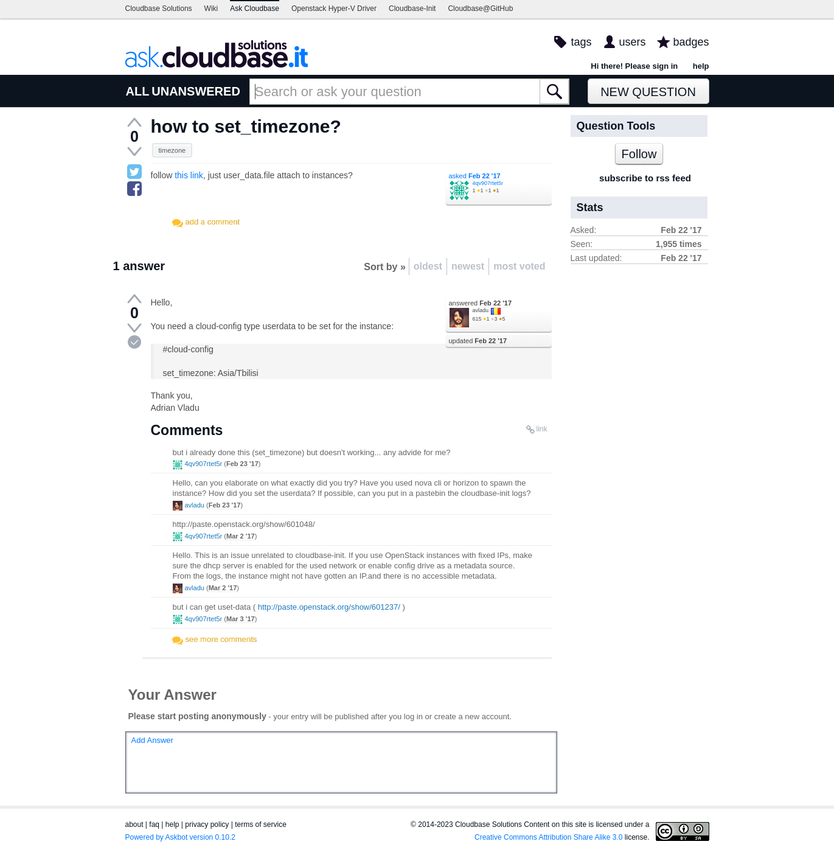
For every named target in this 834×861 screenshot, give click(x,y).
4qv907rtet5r (488, 183)
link (541, 429)
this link (189, 175)
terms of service (261, 824)
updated (478, 340)
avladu (481, 310)
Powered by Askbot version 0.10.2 (180, 837)
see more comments (221, 639)
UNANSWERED (195, 91)
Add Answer (152, 740)
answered (480, 303)
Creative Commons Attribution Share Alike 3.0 (548, 837)
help (701, 66)
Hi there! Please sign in (634, 66)
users (632, 42)
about (134, 824)
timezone (172, 150)
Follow (639, 154)
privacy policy (207, 824)
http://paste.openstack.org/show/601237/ (329, 607)
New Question (648, 92)
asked (475, 176)
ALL (138, 91)
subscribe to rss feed (645, 178)
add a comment (213, 221)
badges (691, 42)
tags (581, 42)
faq (154, 824)
